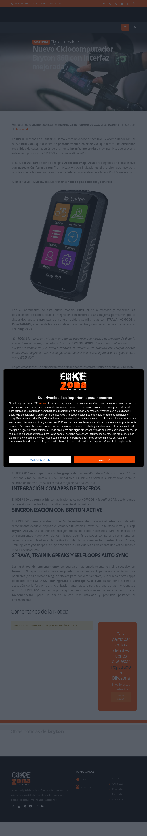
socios (42, 403)
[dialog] (73, 418)
